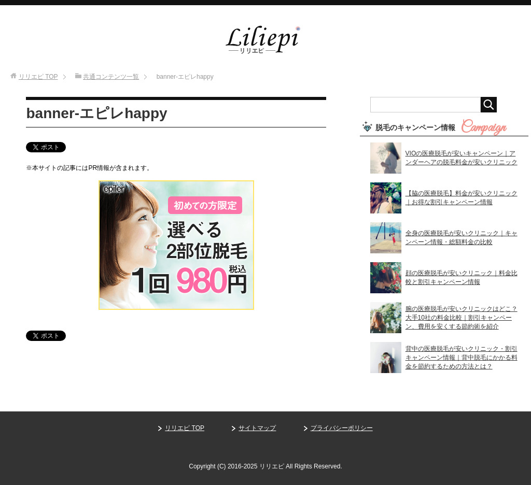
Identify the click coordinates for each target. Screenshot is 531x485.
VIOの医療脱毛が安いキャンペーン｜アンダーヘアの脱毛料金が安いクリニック (462, 158)
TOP (38, 76)
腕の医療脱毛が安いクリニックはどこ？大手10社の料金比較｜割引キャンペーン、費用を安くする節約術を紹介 (462, 317)
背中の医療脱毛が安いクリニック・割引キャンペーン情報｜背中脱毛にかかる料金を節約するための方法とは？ (462, 357)
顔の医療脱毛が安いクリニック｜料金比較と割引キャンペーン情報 (462, 277)
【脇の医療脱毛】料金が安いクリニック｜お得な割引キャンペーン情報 (462, 198)
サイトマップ (257, 428)
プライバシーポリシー (342, 428)
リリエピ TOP (184, 428)
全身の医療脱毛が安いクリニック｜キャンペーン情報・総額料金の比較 (462, 238)
